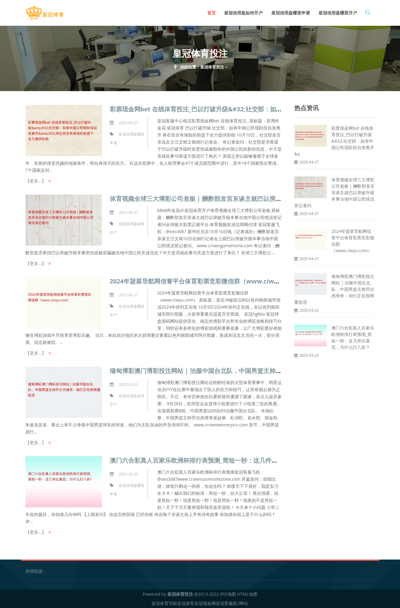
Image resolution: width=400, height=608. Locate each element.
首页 (211, 13)
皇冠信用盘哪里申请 (290, 13)
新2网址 (240, 603)
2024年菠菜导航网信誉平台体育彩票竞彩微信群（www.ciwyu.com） (206, 281)
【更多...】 (35, 181)
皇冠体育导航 (164, 603)
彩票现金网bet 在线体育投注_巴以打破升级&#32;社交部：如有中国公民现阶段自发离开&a (334, 141)
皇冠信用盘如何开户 (243, 13)
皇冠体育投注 (212, 67)
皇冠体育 (185, 603)
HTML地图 (247, 594)
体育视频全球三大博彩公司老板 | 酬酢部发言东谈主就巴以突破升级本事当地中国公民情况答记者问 (245, 198)
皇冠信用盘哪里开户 (337, 13)
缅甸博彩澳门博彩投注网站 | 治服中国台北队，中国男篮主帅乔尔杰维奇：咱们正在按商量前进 (239, 371)
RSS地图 (228, 594)
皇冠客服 (224, 603)
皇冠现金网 (205, 603)
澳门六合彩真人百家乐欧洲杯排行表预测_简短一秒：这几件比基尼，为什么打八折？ (224, 460)
